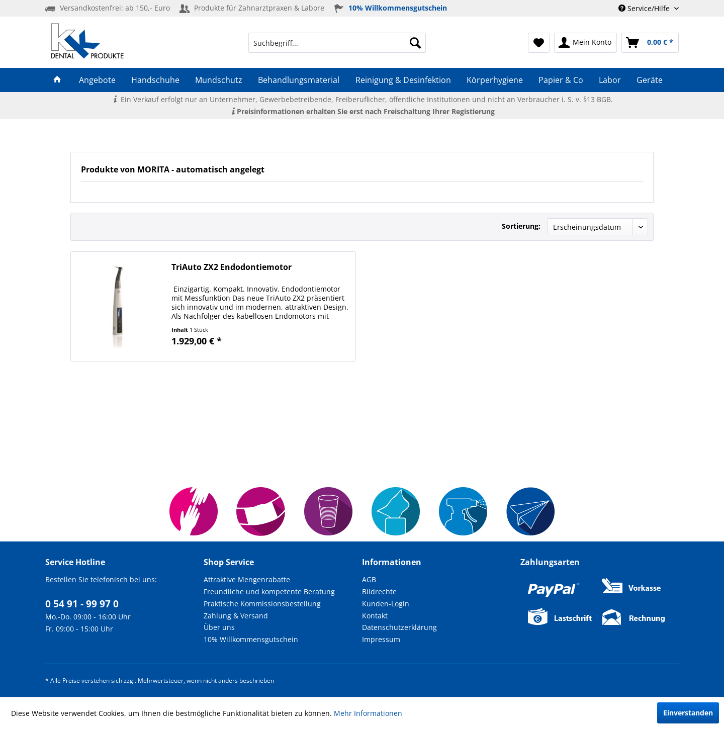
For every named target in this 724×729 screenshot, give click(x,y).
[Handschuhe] (155, 80)
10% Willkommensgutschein (251, 639)
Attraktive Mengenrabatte (247, 579)
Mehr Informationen (368, 713)
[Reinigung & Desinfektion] (403, 80)
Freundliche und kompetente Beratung (269, 591)
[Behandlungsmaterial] (298, 80)
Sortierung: (521, 226)
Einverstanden (688, 712)
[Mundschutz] (219, 80)
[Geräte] (650, 80)
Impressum (381, 639)
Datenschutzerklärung (399, 627)
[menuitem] (337, 43)
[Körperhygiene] (494, 80)
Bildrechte (379, 591)
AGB (369, 579)
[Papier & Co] (560, 80)
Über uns (219, 627)
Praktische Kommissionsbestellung (262, 603)
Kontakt (375, 615)
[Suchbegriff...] (337, 43)
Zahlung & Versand (236, 615)
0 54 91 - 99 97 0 (82, 603)
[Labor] (610, 80)
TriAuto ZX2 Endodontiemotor (231, 267)
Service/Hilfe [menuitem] (645, 8)
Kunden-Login (385, 603)
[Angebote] (97, 80)
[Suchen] (415, 43)
